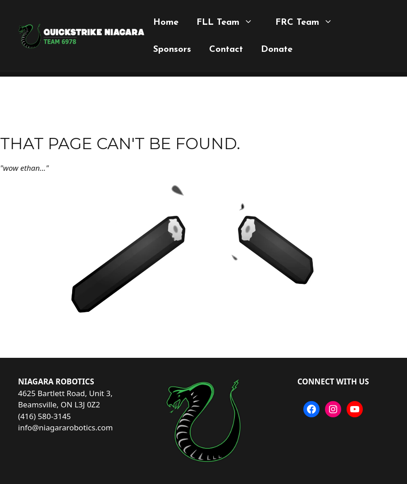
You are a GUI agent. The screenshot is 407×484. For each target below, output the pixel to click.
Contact (226, 49)
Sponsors (172, 49)
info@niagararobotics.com (65, 427)
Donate (277, 49)
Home (165, 22)
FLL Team (227, 22)
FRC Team (306, 22)
